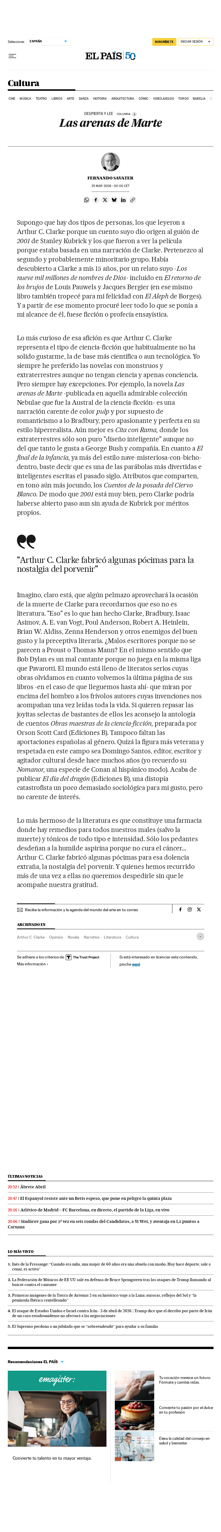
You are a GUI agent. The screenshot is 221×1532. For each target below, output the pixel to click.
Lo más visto (21, 1251)
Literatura (112, 937)
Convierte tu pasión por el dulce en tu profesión (186, 1409)
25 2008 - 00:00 (110, 186)
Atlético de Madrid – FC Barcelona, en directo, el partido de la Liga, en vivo (94, 1210)
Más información (32, 964)
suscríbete (164, 42)
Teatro (41, 99)
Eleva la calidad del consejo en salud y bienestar (184, 1440)
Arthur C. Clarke (31, 937)
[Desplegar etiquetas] (200, 936)
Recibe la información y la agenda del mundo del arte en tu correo (81, 909)
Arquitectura (122, 99)
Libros (57, 99)
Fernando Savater (110, 178)
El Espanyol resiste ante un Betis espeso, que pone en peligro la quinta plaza (96, 1198)
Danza (84, 99)
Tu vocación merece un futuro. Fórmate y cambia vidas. (185, 1380)
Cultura (23, 83)
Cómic (144, 99)
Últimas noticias (25, 1176)
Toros (183, 99)
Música (25, 99)
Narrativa (91, 937)
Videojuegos (163, 99)
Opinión (56, 937)
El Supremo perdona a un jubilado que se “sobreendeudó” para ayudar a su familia (85, 1326)
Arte (70, 99)
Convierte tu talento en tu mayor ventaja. (52, 1458)
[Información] (134, 114)
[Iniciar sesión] (196, 42)
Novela (73, 937)
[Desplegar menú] (12, 56)
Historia (100, 99)
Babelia (199, 99)
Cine (12, 99)
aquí (136, 964)
